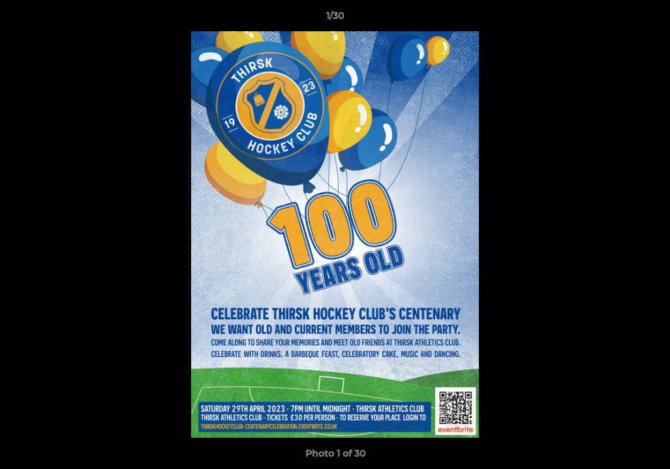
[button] (646, 19)
